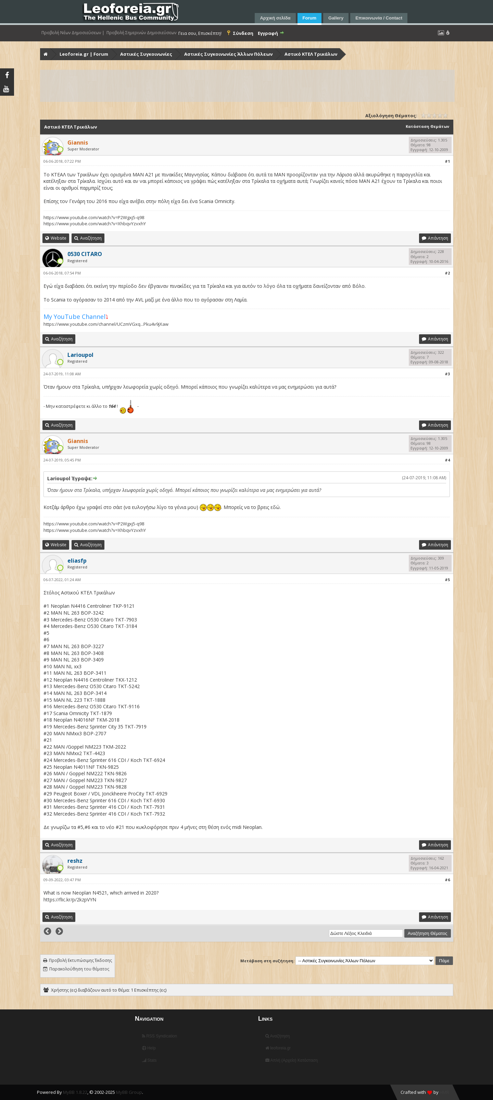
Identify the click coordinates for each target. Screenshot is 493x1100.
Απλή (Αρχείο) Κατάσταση (291, 1060)
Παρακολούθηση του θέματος (79, 969)
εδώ (275, 507)
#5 (447, 579)
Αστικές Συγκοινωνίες (146, 54)
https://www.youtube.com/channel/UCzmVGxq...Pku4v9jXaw (105, 324)
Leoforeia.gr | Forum (84, 54)
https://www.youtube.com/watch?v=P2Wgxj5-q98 (93, 217)
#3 (447, 373)
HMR (444, 1092)
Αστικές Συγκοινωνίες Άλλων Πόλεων (228, 54)
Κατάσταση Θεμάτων (427, 126)
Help (149, 1048)
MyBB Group (129, 1092)
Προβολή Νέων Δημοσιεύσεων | (72, 33)
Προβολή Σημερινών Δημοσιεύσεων (141, 33)
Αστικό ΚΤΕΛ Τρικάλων (311, 54)
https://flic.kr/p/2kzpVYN (69, 899)
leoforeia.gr (278, 1048)
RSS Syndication (159, 1036)
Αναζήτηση (277, 1036)
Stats (149, 1060)
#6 (447, 879)
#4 (447, 459)
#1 (447, 161)
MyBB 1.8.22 (75, 1092)
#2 (447, 273)
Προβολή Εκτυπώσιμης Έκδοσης (80, 960)
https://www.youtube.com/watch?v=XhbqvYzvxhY (94, 223)
